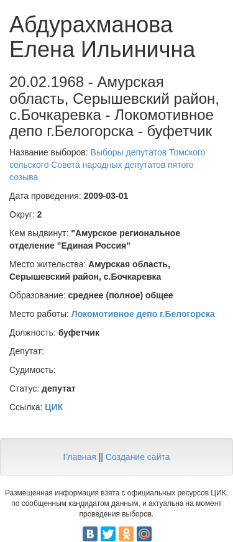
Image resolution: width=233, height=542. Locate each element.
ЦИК (54, 407)
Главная (79, 457)
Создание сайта (138, 457)
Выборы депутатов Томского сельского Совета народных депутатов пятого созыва (107, 164)
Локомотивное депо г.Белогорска (143, 314)
